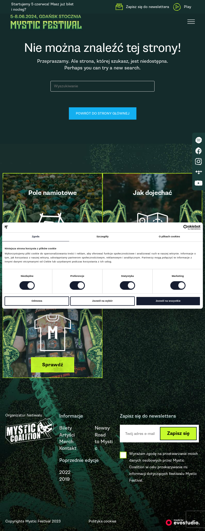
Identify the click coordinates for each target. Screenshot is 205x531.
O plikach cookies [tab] (169, 236)
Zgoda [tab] (35, 236)
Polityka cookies (102, 521)
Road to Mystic (104, 441)
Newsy (102, 428)
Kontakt (67, 448)
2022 (64, 472)
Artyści (67, 435)
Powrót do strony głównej (102, 114)
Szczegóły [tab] (102, 236)
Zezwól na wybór (102, 301)
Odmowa (36, 301)
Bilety (65, 428)
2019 (64, 479)
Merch (66, 442)
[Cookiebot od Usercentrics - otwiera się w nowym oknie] (177, 227)
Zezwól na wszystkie (168, 301)
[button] (52, 364)
